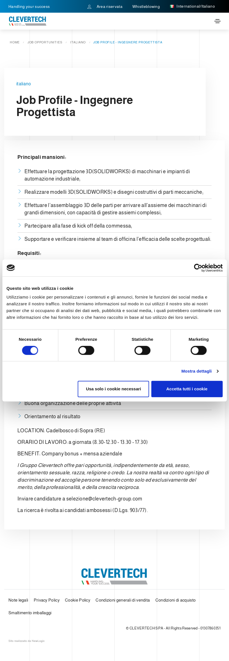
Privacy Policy (47, 600)
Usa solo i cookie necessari (113, 388)
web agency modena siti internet (26, 641)
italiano (78, 42)
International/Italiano (192, 6)
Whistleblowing (146, 6)
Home (15, 42)
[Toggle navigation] (217, 21)
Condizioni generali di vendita (123, 600)
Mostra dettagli (196, 371)
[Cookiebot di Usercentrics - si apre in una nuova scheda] (198, 268)
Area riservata (105, 6)
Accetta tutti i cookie (187, 388)
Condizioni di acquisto (175, 600)
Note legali (18, 600)
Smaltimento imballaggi (30, 612)
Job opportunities (45, 42)
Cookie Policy (77, 600)
